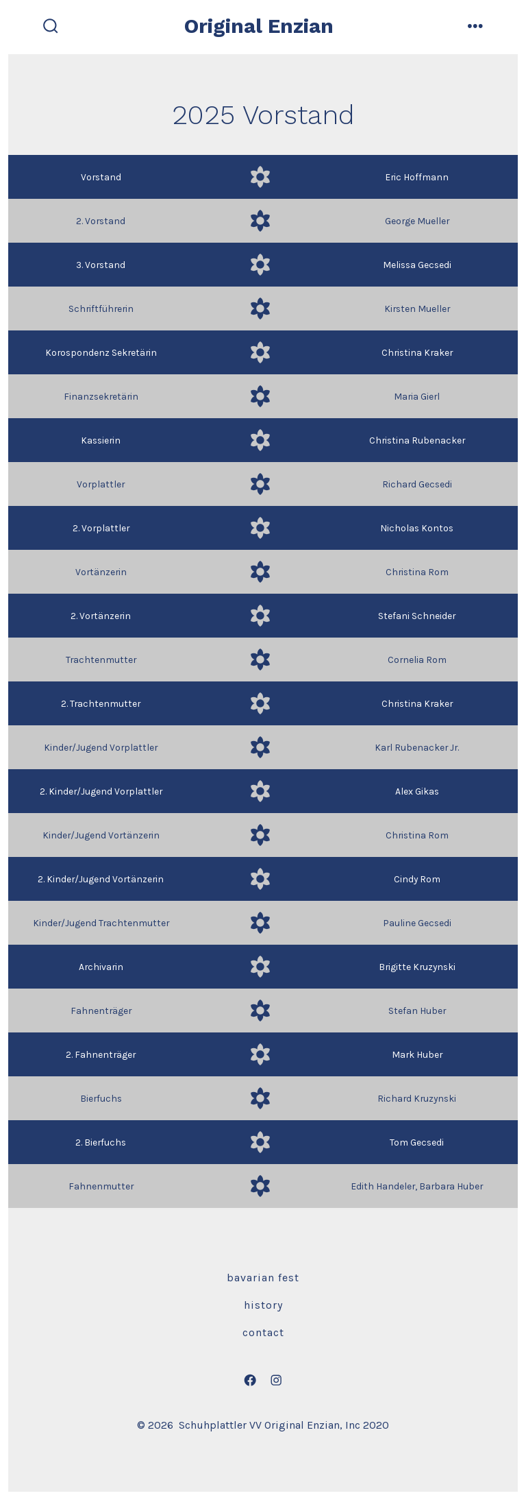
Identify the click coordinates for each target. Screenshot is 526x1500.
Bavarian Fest (263, 1277)
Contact (263, 1332)
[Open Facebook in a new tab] (250, 1380)
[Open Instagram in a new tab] (276, 1380)
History (263, 1304)
